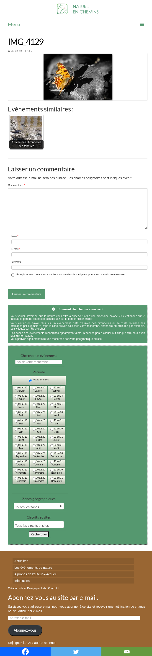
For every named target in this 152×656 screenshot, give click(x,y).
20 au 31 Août (56, 446)
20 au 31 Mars (56, 405)
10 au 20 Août (39, 446)
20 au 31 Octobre (56, 463)
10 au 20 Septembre (39, 455)
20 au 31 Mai (56, 422)
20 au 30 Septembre (56, 455)
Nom (14, 236)
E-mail (15, 249)
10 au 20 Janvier (39, 389)
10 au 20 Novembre (39, 471)
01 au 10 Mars (21, 405)
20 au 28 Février (56, 397)
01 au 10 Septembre (21, 455)
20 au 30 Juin (56, 430)
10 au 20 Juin (39, 430)
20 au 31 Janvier (56, 389)
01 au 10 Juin (21, 430)
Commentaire (16, 185)
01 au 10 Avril (21, 414)
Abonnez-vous (25, 630)
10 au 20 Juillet (39, 438)
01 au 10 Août (21, 446)
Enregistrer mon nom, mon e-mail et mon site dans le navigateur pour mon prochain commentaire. (70, 274)
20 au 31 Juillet (56, 438)
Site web (16, 261)
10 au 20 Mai (39, 422)
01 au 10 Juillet (21, 438)
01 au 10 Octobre (21, 463)
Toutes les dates (39, 380)
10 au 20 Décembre (39, 479)
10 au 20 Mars (39, 405)
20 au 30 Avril (56, 414)
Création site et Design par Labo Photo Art (33, 588)
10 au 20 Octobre (39, 463)
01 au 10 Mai (21, 422)
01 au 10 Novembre (21, 471)
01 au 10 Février (21, 397)
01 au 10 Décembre (21, 479)
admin (18, 50)
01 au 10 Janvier (21, 389)
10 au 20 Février (39, 397)
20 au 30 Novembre (56, 471)
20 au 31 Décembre (56, 479)
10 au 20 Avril (39, 414)
